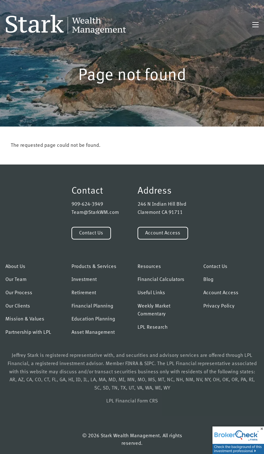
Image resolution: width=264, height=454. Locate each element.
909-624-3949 (87, 204)
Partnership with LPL (28, 332)
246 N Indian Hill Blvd (162, 204)
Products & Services (93, 266)
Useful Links (151, 292)
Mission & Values (24, 319)
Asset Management (93, 332)
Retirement (83, 292)
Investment (84, 279)
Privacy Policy (219, 306)
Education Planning (93, 319)
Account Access (162, 233)
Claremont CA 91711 (160, 212)
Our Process (18, 292)
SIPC (149, 363)
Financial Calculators (161, 279)
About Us (15, 266)
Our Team (16, 279)
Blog (208, 279)
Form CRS (147, 401)
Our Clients (17, 306)
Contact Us (91, 233)
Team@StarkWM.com (95, 212)
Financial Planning (92, 306)
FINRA (131, 363)
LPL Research (153, 327)
